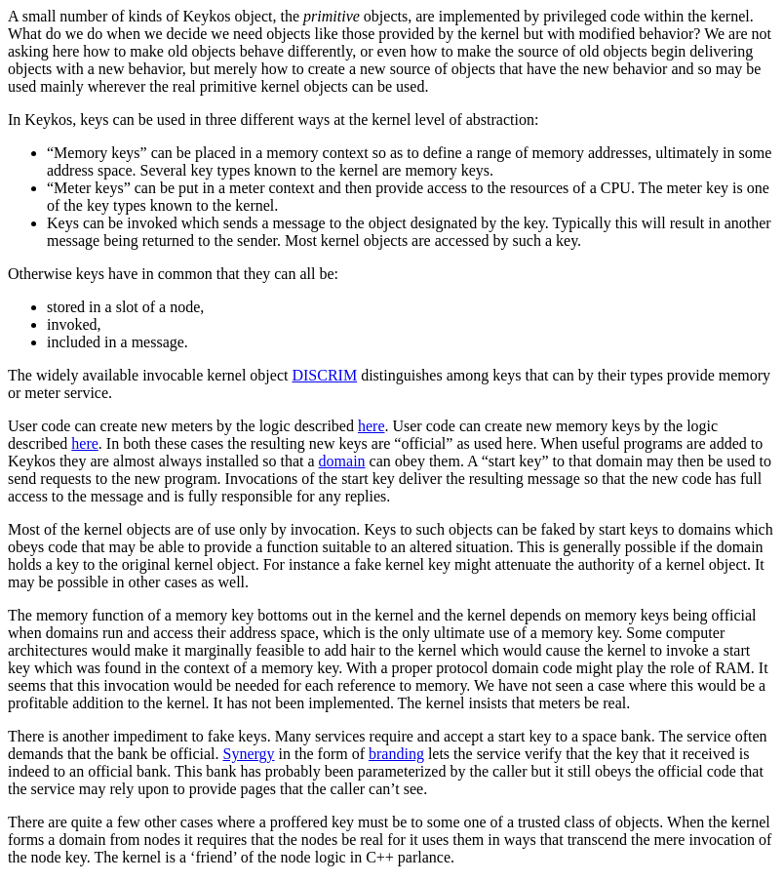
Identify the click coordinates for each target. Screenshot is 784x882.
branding (396, 753)
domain (342, 461)
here (371, 426)
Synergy (249, 753)
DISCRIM (324, 375)
